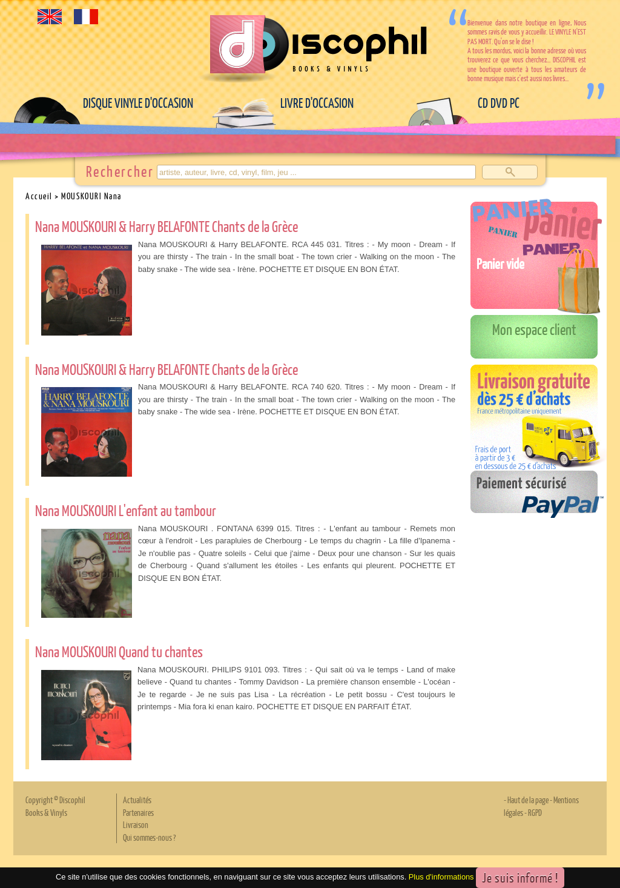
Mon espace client (534, 329)
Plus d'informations (441, 877)
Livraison (135, 824)
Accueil (39, 195)
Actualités (137, 799)
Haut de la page (528, 799)
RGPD (535, 812)
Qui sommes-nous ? (149, 837)
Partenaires (138, 812)
